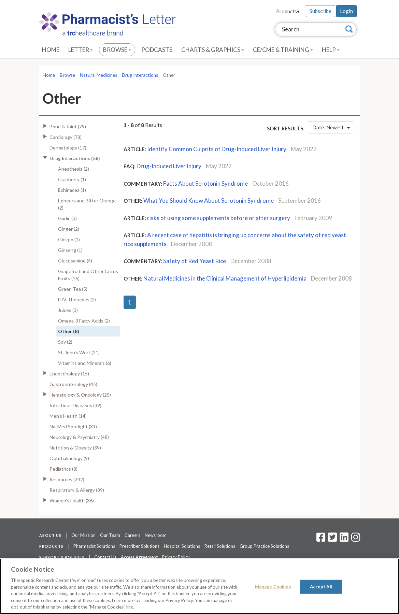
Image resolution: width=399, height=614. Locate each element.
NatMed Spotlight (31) (73, 426)
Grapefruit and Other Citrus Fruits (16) (88, 274)
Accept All (321, 586)
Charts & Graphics (212, 49)
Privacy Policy (176, 557)
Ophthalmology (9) (69, 458)
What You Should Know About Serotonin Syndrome (208, 200)
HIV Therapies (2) (77, 299)
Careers (132, 535)
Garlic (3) (67, 218)
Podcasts (156, 49)
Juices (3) (68, 310)
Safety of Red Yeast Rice (194, 261)
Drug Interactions (140, 75)
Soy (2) (65, 342)
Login (346, 11)
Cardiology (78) (65, 137)
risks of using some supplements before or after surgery (218, 218)
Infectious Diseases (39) (75, 405)
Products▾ (288, 11)
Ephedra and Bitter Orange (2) (87, 204)
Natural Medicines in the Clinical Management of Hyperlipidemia (225, 278)
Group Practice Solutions (264, 546)
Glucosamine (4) (75, 260)
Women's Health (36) (71, 500)
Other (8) (68, 331)
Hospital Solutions (182, 546)
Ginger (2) (68, 229)
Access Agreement (139, 557)
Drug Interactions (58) (74, 158)
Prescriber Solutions (139, 546)
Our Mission (83, 535)
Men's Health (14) (68, 416)
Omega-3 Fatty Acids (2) (84, 321)
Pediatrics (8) (63, 469)
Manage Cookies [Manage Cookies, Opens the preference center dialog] (273, 586)
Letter (80, 49)
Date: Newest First (332, 127)
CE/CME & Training (283, 49)
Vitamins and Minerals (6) (84, 363)
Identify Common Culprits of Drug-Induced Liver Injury (216, 149)
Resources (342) (66, 479)
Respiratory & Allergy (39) (76, 490)
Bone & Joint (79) (67, 126)
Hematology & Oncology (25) (80, 395)
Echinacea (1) (72, 190)
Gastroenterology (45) (73, 384)
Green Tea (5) (72, 289)
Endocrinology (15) (69, 373)
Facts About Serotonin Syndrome (205, 183)
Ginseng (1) (70, 250)
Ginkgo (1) (69, 239)
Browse (117, 49)
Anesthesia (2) (73, 169)
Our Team (110, 535)
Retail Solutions (219, 546)
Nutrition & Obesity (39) (75, 448)
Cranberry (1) (72, 179)
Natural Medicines (98, 75)
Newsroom (156, 535)
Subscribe (320, 11)
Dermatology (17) (67, 148)
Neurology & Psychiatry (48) (79, 437)
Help (331, 49)
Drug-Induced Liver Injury (169, 166)
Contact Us (105, 557)
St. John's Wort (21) (79, 352)
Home (50, 49)
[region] (199, 586)
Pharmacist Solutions (94, 546)
